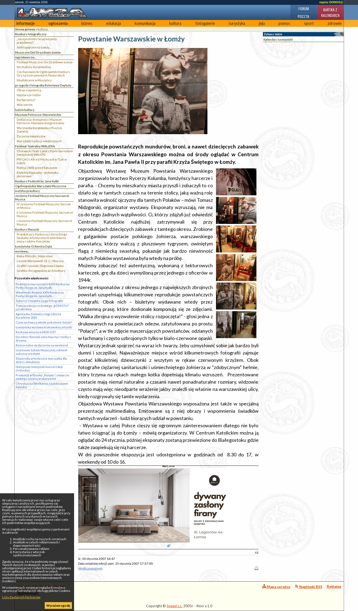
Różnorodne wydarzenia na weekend (42, 345)
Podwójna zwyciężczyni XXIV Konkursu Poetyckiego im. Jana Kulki (42, 285)
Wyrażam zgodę (58, 605)
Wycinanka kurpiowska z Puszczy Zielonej (39, 129)
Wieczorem (25, 104)
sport (309, 23)
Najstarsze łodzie (29, 95)
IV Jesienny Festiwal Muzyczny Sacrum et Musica (44, 205)
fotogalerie (205, 23)
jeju (262, 23)
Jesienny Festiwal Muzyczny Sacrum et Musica (42, 197)
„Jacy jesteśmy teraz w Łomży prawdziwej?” (37, 40)
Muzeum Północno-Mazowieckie (38, 114)
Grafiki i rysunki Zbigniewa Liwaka (40, 266)
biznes (86, 23)
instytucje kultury (27, 191)
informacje (25, 23)
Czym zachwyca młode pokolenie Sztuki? (44, 322)
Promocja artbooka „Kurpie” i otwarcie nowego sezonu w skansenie (42, 376)
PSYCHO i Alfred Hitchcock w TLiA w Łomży (42, 161)
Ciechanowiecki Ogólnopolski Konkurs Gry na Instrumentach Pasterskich (43, 73)
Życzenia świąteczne (31, 136)
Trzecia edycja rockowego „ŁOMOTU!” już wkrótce (42, 307)
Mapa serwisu (276, 586)
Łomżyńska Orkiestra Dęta (33, 246)
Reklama (334, 586)
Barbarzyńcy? (26, 100)
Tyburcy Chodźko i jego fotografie (39, 301)
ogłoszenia (58, 23)
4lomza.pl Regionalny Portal (41, 590)
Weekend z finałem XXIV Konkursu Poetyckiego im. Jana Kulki (40, 294)
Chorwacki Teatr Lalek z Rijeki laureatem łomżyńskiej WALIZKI (45, 152)
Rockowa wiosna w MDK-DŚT (36, 332)
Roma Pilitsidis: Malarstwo (35, 256)
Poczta (303, 16)
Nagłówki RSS (308, 586)
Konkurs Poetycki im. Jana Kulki (37, 181)
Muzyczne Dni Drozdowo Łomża (38, 52)
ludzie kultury (24, 110)
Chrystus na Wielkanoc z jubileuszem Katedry (42, 385)
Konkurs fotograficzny (31, 34)
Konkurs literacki (27, 229)
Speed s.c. (174, 606)
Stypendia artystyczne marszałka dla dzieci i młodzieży (41, 360)
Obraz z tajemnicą (29, 90)
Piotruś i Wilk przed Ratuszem (37, 167)
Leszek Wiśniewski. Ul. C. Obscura (40, 261)
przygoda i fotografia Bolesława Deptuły (43, 85)
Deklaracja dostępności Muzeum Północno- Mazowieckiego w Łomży (40, 121)
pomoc (284, 23)
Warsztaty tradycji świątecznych (39, 141)
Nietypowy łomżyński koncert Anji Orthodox (39, 368)
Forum (303, 8)
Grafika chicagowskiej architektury (41, 270)
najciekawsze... (25, 57)
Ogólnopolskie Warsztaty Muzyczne (40, 186)
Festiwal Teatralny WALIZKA (35, 146)
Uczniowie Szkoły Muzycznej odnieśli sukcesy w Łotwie (41, 351)
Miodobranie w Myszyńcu (34, 80)
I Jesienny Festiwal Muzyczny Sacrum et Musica (44, 222)
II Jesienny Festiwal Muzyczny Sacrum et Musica (45, 214)
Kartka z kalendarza (330, 12)
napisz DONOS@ (331, 2)
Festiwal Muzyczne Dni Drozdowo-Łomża (44, 62)
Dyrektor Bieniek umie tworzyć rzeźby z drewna (43, 338)
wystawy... (22, 251)
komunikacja (145, 23)
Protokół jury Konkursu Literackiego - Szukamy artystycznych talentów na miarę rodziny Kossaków (42, 237)
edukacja (113, 23)
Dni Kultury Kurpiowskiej (34, 67)
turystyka (237, 23)
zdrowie (335, 23)
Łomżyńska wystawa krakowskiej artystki (44, 327)
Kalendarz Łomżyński (278, 39)
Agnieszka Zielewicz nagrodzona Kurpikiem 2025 (38, 315)
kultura (175, 23)
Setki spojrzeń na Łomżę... (34, 47)
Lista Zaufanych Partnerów (21, 597)
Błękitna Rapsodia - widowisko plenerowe (37, 174)
